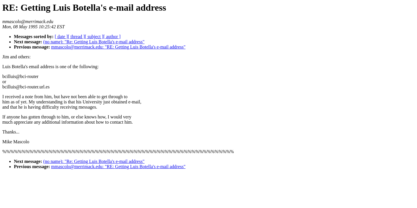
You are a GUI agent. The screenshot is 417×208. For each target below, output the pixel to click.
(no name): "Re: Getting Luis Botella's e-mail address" (94, 41)
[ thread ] (76, 36)
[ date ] (61, 36)
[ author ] (112, 36)
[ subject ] (94, 36)
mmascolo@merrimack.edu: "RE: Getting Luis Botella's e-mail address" (118, 46)
